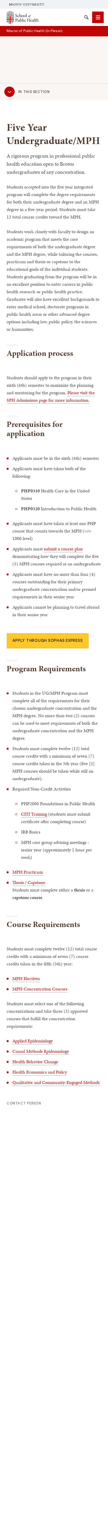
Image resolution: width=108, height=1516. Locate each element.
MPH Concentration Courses (39, 989)
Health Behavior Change (35, 1061)
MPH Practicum (27, 872)
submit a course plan (63, 548)
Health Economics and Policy (39, 1072)
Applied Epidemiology (32, 1041)
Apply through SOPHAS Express (47, 641)
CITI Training (34, 814)
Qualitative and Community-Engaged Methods (56, 1082)
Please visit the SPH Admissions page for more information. (51, 396)
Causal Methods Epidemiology (40, 1051)
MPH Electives (26, 978)
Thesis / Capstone (28, 882)
